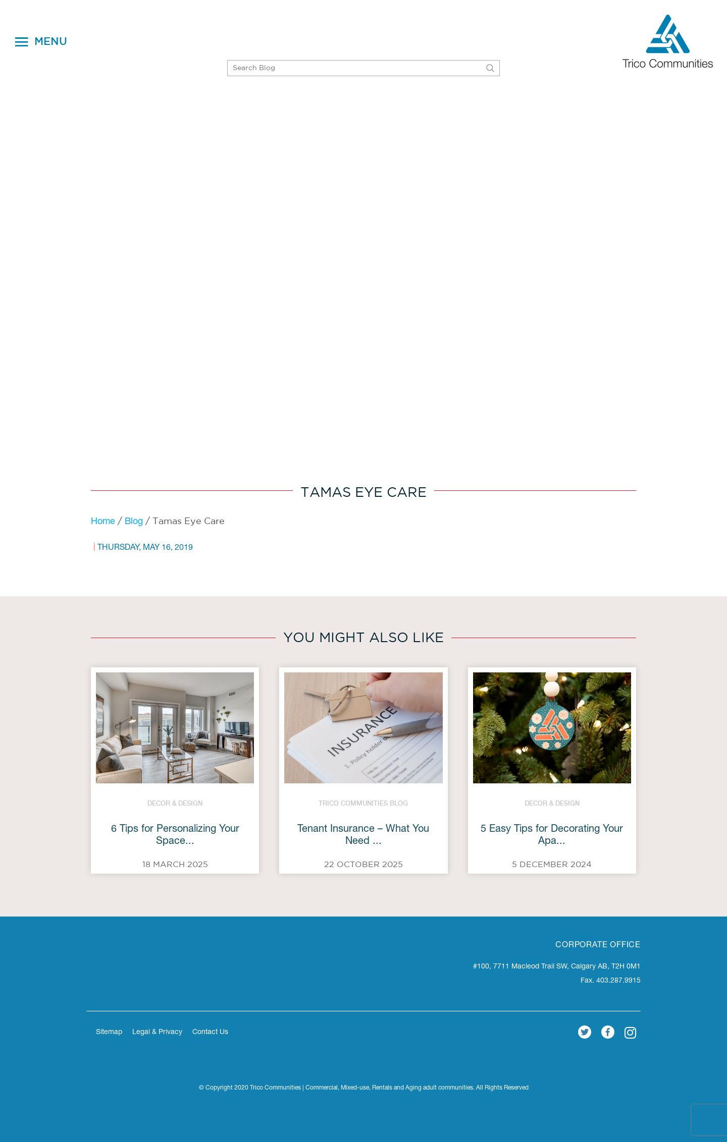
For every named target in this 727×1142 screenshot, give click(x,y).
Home (103, 522)
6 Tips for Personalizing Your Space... (175, 836)
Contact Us (210, 1032)
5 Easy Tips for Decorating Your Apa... (552, 836)
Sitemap (109, 1032)
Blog (134, 522)
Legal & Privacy (157, 1032)
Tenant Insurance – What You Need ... (363, 836)
